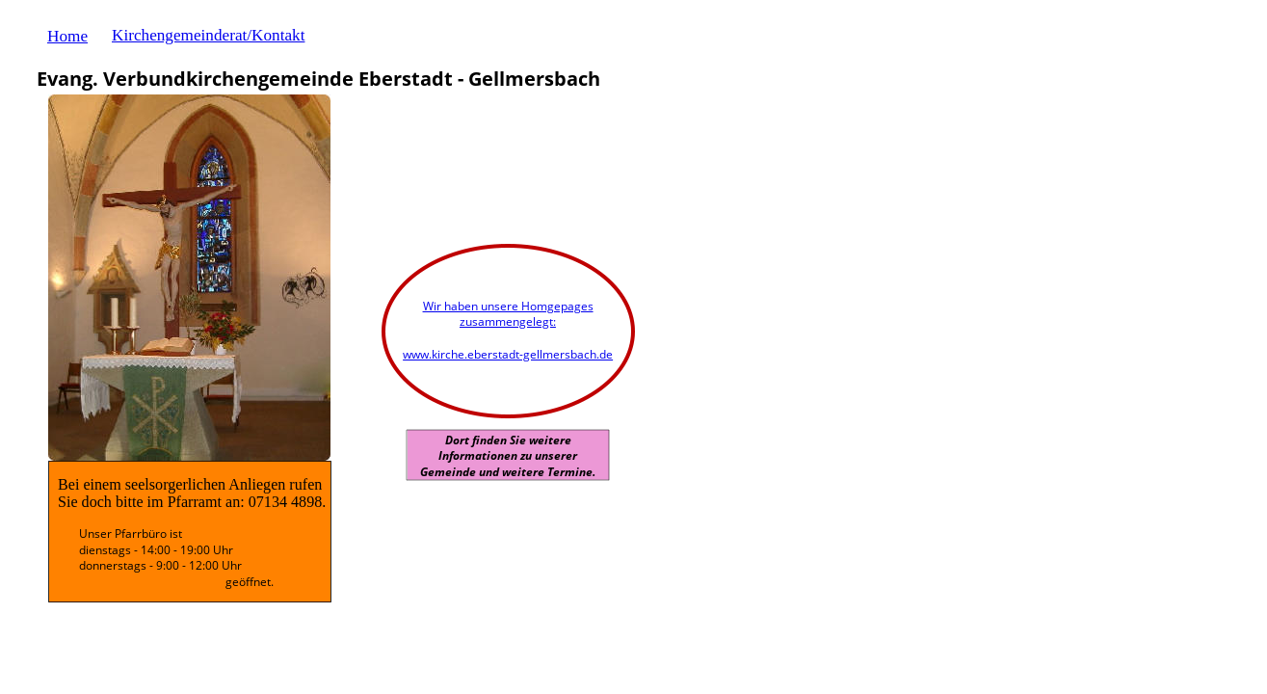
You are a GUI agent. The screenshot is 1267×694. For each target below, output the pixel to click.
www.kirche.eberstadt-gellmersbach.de (508, 354)
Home (67, 36)
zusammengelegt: (508, 321)
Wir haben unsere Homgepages (508, 306)
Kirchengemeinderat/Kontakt (208, 35)
